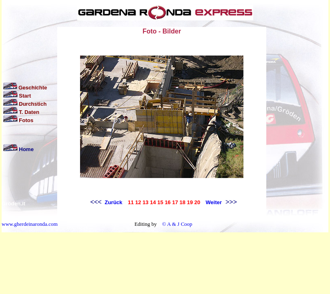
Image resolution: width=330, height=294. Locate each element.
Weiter (214, 202)
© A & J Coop (176, 224)
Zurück (113, 202)
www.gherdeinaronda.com (30, 224)
